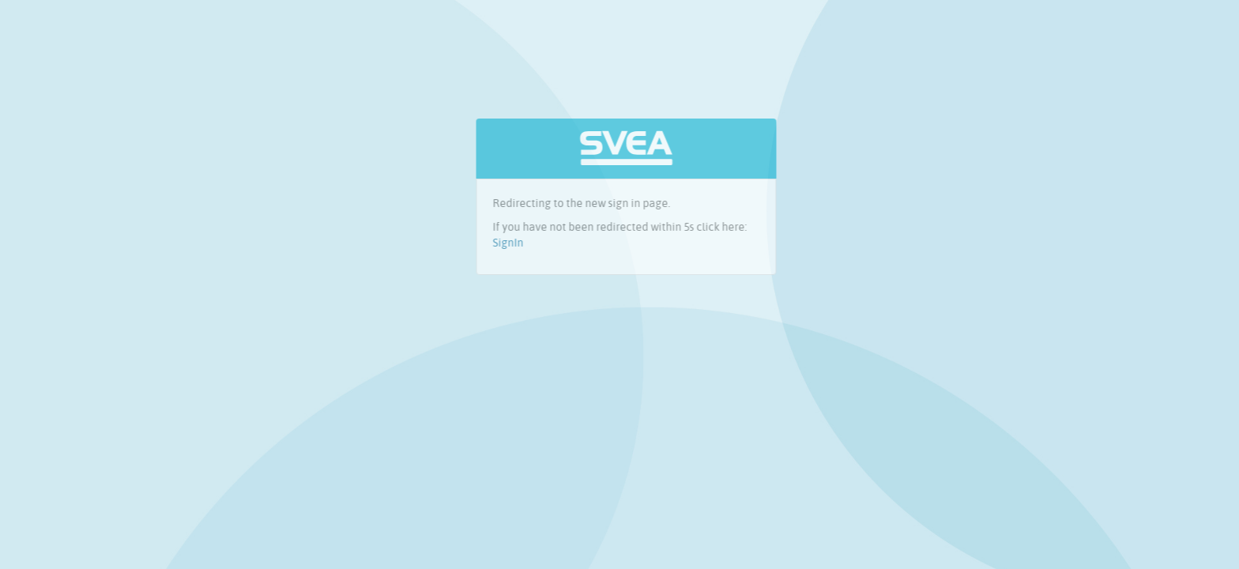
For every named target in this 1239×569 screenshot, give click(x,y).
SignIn (512, 243)
